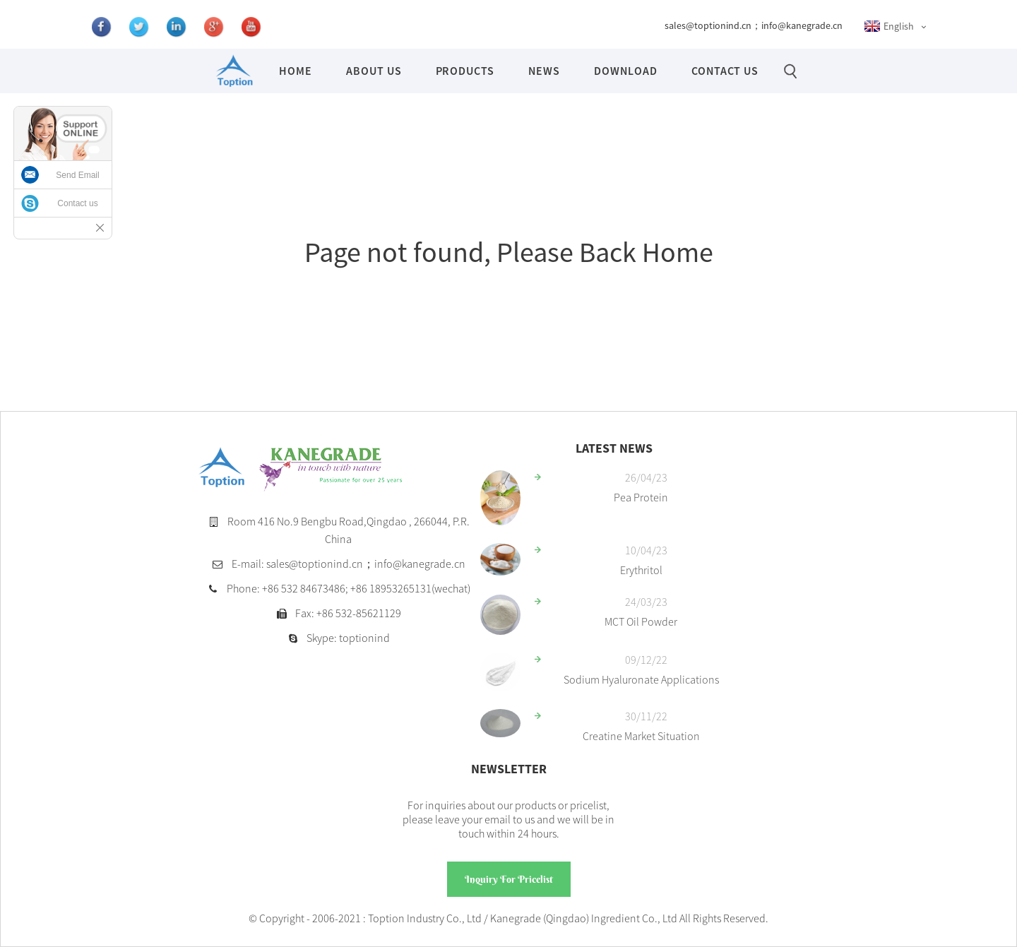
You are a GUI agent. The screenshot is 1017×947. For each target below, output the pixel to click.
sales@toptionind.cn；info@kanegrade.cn (754, 25)
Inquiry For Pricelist (509, 879)
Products (465, 71)
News (544, 71)
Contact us (77, 203)
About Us (374, 71)
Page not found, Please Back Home (508, 252)
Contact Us (725, 71)
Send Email (77, 175)
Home (295, 71)
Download (626, 71)
